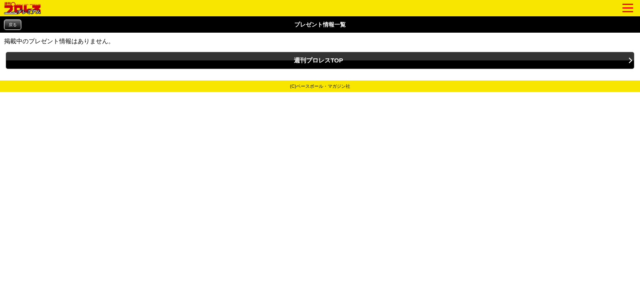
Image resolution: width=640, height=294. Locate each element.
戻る (13, 24)
